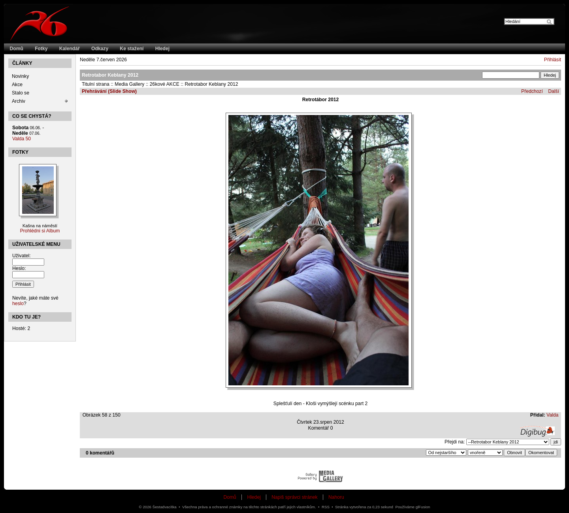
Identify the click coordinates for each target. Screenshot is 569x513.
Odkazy (99, 48)
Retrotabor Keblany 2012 (211, 84)
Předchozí (532, 91)
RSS (326, 507)
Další (553, 91)
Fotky (41, 48)
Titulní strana (95, 84)
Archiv (18, 101)
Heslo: (19, 268)
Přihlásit (552, 59)
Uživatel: (21, 255)
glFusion (423, 507)
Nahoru (336, 497)
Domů (16, 48)
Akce (17, 84)
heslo (18, 303)
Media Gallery (129, 84)
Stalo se (20, 93)
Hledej (162, 48)
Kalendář (69, 48)
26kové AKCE (164, 84)
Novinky (20, 76)
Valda (552, 415)
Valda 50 (21, 138)
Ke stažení (131, 48)
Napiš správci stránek (294, 497)
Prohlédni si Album (40, 231)
